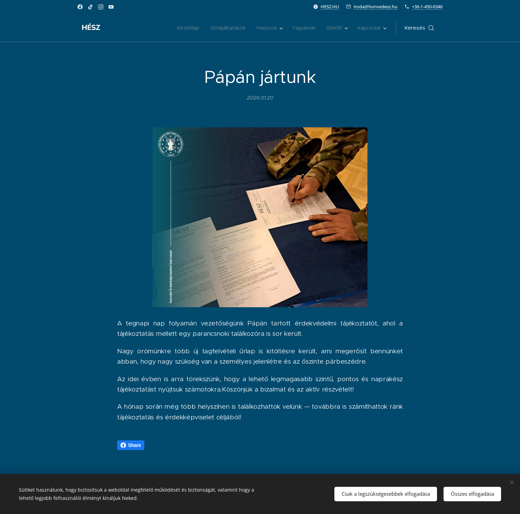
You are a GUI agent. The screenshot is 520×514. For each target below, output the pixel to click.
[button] (419, 27)
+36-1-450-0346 (427, 6)
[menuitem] (184, 27)
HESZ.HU (330, 6)
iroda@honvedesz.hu (375, 6)
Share (131, 445)
